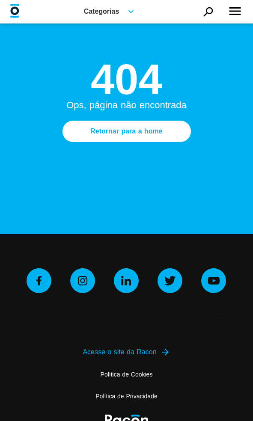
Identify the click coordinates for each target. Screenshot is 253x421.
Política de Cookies (127, 374)
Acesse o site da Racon (126, 352)
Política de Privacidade (126, 396)
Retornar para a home (126, 131)
